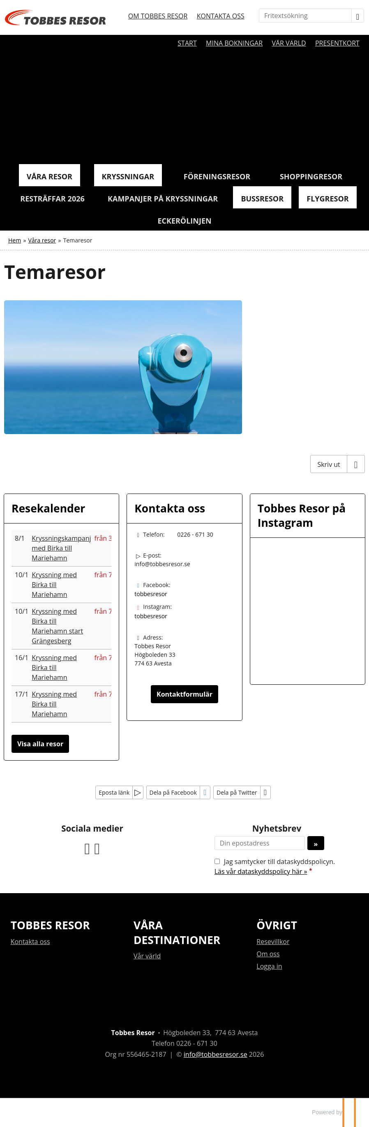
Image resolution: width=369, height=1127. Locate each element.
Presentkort (337, 43)
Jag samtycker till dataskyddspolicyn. (274, 866)
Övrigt (276, 925)
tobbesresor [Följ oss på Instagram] (150, 616)
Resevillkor (272, 941)
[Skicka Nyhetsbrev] (315, 843)
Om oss (267, 953)
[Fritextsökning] (305, 16)
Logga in (269, 966)
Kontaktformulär (184, 694)
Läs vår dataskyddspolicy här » (260, 871)
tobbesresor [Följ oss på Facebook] (150, 594)
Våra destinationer (177, 932)
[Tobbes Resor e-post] (215, 1054)
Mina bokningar (234, 43)
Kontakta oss (220, 16)
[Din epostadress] (259, 843)
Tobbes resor (50, 925)
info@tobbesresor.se (162, 564)
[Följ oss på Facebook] (87, 847)
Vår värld (289, 43)
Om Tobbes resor (158, 16)
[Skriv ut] (337, 464)
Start (187, 43)
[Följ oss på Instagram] (97, 847)
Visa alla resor (40, 743)
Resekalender (48, 508)
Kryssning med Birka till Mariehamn (54, 584)
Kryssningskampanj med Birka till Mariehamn (61, 548)
